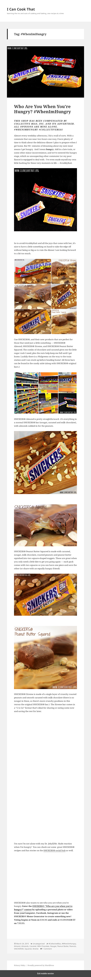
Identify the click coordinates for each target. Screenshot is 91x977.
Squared (28, 949)
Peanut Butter (62, 946)
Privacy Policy (19, 965)
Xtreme (35, 949)
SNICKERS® (19, 949)
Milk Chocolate (43, 946)
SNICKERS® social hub (54, 850)
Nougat (53, 946)
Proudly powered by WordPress (41, 965)
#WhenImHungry (69, 943)
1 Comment (47, 949)
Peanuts (72, 946)
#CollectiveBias (55, 943)
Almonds (25, 946)
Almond (17, 946)
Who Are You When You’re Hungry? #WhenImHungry (42, 109)
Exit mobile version (45, 973)
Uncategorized (39, 943)
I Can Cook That (21, 9)
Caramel (33, 946)
